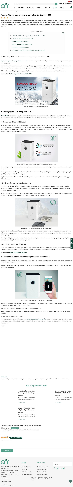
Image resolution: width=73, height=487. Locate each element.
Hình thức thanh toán (27, 474)
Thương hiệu (30, 7)
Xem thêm (21, 402)
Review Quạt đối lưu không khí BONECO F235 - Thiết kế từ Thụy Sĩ (63, 392)
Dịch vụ (47, 7)
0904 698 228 (65, 3)
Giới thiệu (21, 7)
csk (5, 481)
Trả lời (4, 431)
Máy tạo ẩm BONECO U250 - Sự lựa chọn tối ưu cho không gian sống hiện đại (26, 409)
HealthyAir (57, 464)
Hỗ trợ (24, 462)
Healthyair (4, 376)
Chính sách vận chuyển (43, 466)
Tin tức (55, 7)
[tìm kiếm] (56, 4)
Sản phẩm (39, 7)
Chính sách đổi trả (41, 471)
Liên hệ (62, 7)
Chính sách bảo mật (42, 474)
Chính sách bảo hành (42, 469)
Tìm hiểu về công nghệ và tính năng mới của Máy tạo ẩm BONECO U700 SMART (26, 392)
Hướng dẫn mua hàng (27, 471)
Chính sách (41, 462)
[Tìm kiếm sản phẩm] (35, 4)
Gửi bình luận (7, 450)
